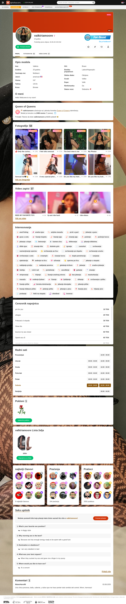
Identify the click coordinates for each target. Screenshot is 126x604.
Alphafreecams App (62, 7)
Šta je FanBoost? (105, 41)
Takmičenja (48, 7)
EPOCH (44, 597)
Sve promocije (37, 7)
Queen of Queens (63, 110)
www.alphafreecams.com (26, 597)
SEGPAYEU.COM (51, 597)
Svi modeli (5, 7)
